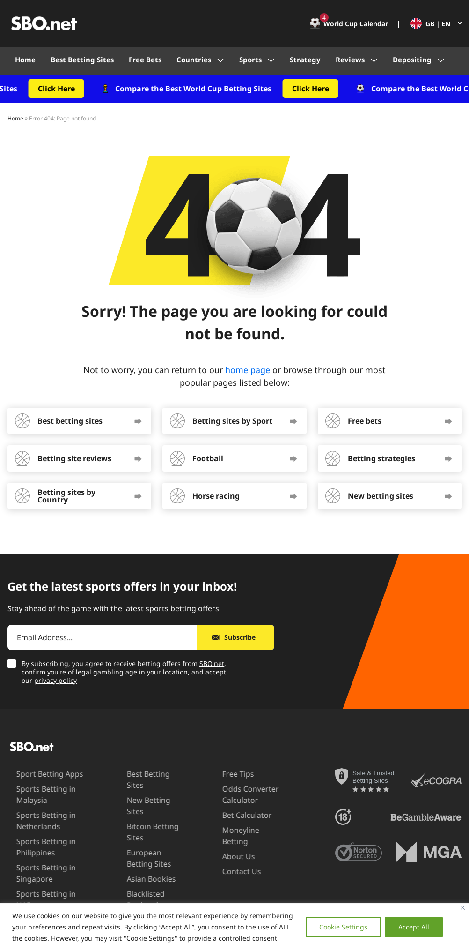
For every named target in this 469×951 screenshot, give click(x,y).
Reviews (350, 59)
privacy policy (55, 680)
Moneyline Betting (240, 830)
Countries (193, 59)
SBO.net (211, 663)
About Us (224, 845)
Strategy (305, 59)
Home (25, 59)
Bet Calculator (232, 815)
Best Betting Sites (82, 59)
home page (247, 369)
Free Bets (145, 59)
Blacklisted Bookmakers (136, 877)
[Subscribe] (235, 637)
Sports (250, 59)
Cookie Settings (343, 926)
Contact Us (227, 860)
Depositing (412, 59)
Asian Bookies (138, 856)
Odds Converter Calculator (236, 794)
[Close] (463, 908)
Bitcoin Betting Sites (139, 809)
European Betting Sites (144, 835)
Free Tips (223, 773)
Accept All (413, 926)
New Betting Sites (144, 788)
